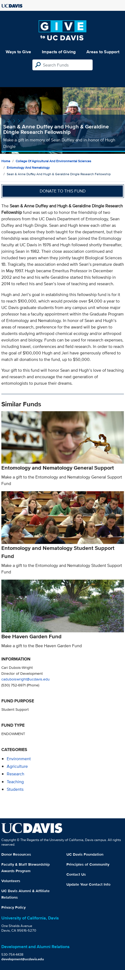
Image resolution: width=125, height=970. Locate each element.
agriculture (17, 766)
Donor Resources (16, 854)
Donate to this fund (63, 191)
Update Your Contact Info (88, 884)
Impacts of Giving (59, 52)
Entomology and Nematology (28, 167)
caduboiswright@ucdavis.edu (25, 679)
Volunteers (10, 880)
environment (19, 759)
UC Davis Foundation (84, 854)
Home (5, 161)
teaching (15, 782)
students (15, 789)
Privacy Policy (13, 907)
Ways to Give (18, 52)
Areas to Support (102, 52)
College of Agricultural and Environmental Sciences (53, 161)
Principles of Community (87, 864)
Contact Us (76, 874)
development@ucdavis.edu (22, 959)
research (15, 774)
